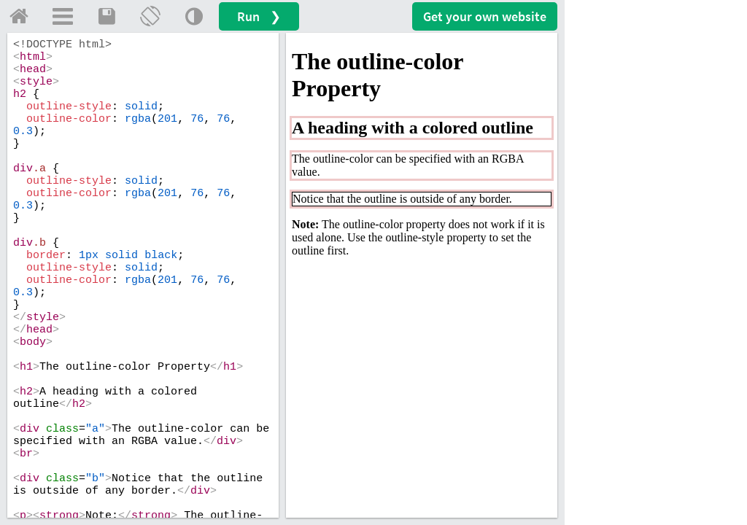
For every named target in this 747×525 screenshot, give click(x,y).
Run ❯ (259, 16)
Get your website (484, 16)
